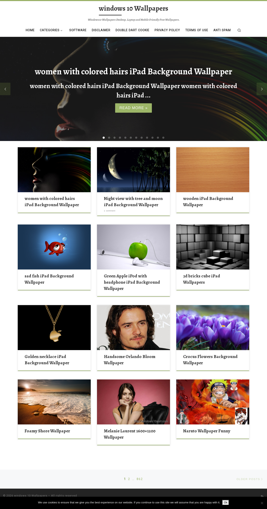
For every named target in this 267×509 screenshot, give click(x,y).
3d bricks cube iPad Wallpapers (201, 279)
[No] (262, 503)
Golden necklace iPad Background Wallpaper (47, 359)
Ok (225, 502)
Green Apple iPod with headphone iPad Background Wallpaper (132, 282)
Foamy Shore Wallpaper (47, 431)
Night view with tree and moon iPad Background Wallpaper (133, 201)
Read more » (133, 108)
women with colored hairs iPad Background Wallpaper (52, 201)
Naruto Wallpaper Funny (206, 431)
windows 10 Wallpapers (30, 495)
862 (140, 479)
